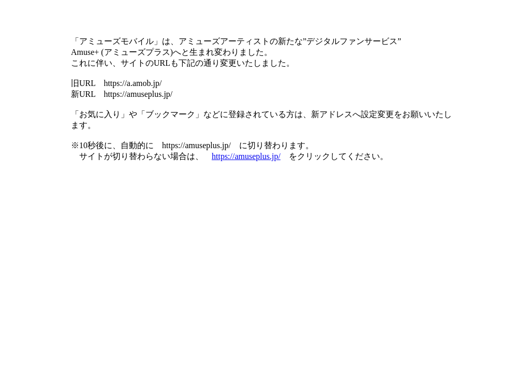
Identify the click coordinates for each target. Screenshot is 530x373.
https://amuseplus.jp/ (246, 156)
